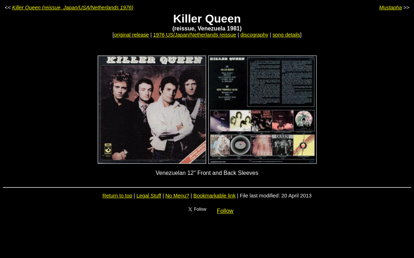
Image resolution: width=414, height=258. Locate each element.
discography (255, 35)
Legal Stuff (148, 196)
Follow (225, 211)
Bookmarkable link (215, 196)
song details (286, 35)
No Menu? (177, 196)
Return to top (117, 196)
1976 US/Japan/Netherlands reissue (194, 35)
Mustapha (390, 7)
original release (131, 35)
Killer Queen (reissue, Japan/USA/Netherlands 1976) (73, 7)
